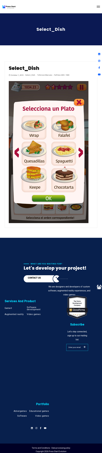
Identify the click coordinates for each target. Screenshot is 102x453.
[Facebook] (99, 67)
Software (22, 416)
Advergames (20, 411)
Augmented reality (14, 314)
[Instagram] (99, 60)
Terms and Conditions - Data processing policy (51, 448)
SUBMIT (84, 347)
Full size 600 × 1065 (61, 75)
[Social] (45, 428)
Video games (34, 314)
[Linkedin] (99, 54)
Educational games (39, 411)
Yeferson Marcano (44, 75)
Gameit (8, 308)
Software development (34, 308)
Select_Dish (30, 75)
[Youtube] (99, 74)
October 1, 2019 (16, 75)
